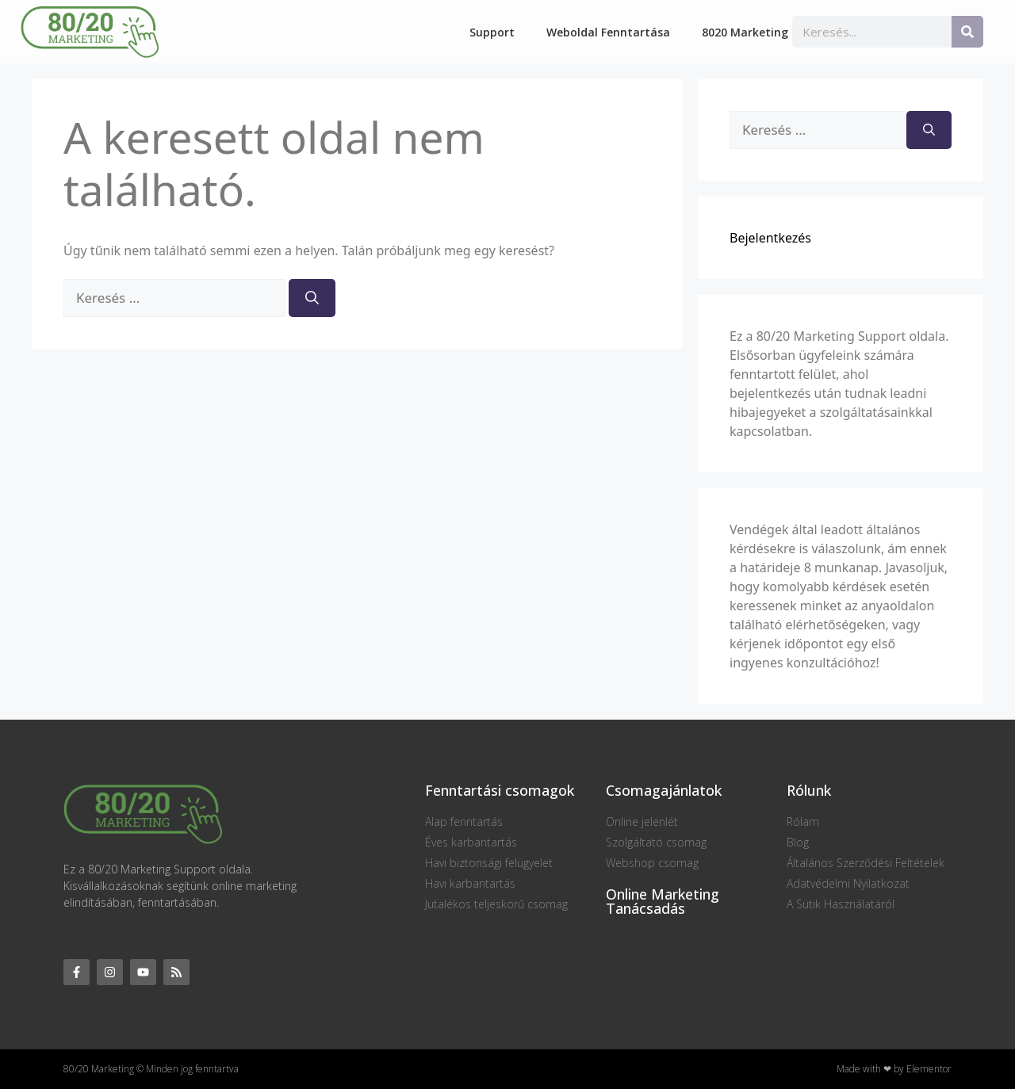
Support (492, 32)
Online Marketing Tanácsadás (662, 901)
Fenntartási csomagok (499, 790)
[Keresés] (967, 32)
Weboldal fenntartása (608, 32)
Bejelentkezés (770, 237)
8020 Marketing (745, 32)
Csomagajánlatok (664, 790)
